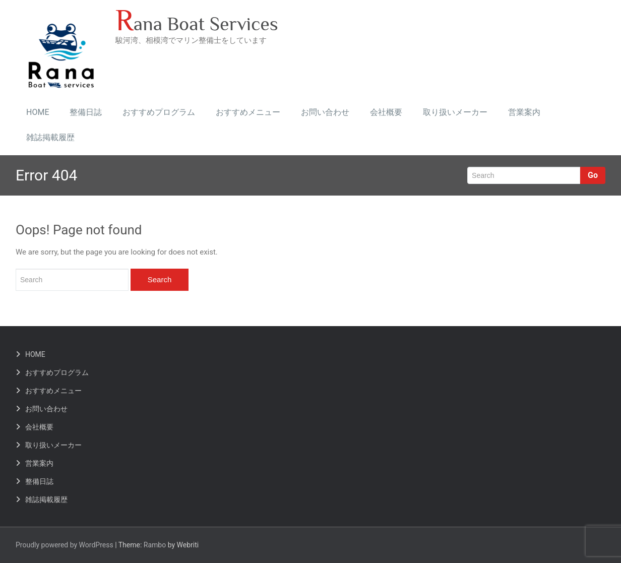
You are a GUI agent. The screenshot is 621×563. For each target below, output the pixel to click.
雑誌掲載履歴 (50, 137)
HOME (37, 112)
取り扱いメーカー (455, 112)
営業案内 (524, 112)
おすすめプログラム (158, 112)
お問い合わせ (325, 112)
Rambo (155, 545)
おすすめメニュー (248, 112)
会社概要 (386, 112)
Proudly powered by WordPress (64, 545)
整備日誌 (86, 112)
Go (593, 175)
